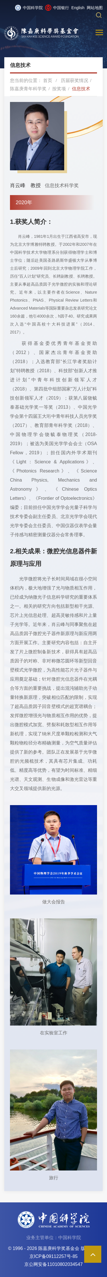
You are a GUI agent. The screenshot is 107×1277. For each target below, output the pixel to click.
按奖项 (59, 88)
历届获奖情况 (74, 80)
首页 (47, 80)
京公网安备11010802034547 (53, 1264)
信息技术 (81, 88)
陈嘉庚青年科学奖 (28, 88)
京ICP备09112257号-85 (53, 1256)
